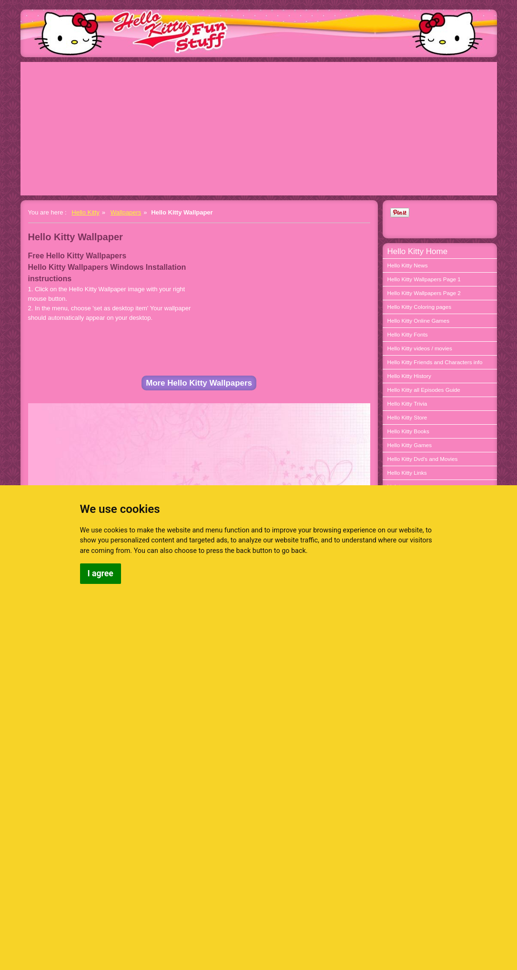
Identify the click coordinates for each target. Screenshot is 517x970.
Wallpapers (126, 212)
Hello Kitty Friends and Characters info (435, 362)
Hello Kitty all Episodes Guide (423, 390)
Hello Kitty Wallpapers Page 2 (424, 293)
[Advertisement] (259, 128)
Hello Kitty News (407, 265)
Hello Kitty (85, 212)
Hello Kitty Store (407, 417)
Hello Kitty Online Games (418, 320)
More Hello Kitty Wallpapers (199, 383)
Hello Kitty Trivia (407, 403)
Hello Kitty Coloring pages (419, 307)
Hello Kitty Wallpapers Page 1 (424, 279)
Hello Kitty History (409, 376)
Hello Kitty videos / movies (419, 348)
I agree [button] (100, 573)
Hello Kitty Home (417, 251)
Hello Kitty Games (409, 445)
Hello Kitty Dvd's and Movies (422, 459)
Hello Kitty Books (408, 431)
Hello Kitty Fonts (407, 334)
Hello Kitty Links (407, 473)
